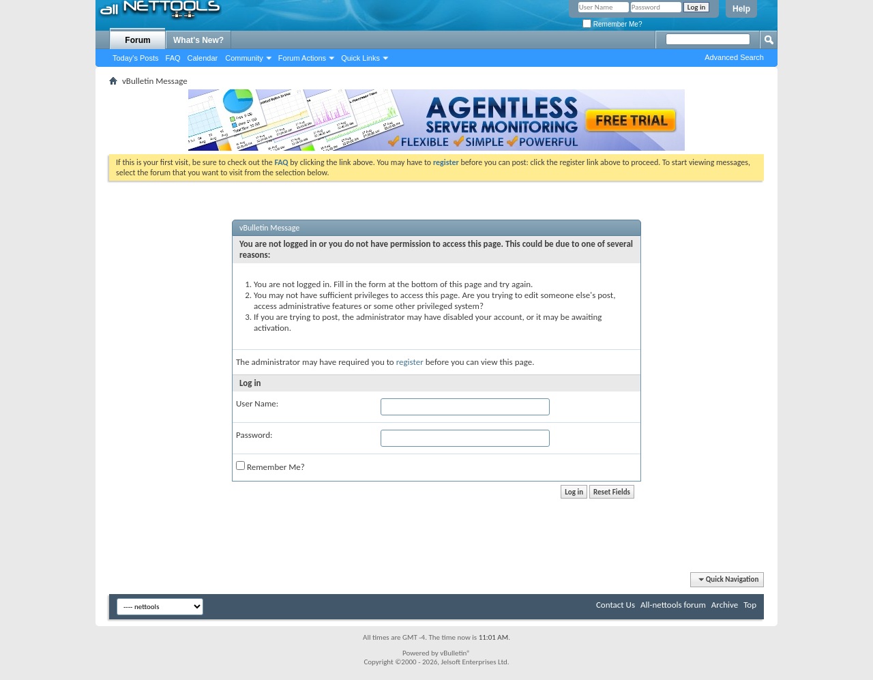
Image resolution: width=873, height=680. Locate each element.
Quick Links (360, 58)
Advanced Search (734, 57)
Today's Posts (136, 58)
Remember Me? (612, 24)
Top (749, 605)
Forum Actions (302, 58)
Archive (724, 605)
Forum (137, 40)
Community (244, 58)
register (410, 362)
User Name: (257, 403)
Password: (254, 435)
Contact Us (615, 605)
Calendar (203, 58)
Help (741, 9)
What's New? (198, 40)
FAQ (173, 58)
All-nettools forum (673, 605)
